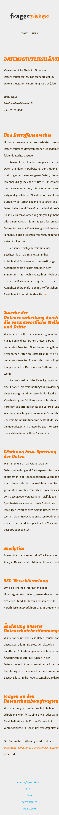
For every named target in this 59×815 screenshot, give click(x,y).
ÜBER (35, 33)
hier (45, 294)
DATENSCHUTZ (29, 802)
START (24, 33)
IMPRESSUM (29, 808)
